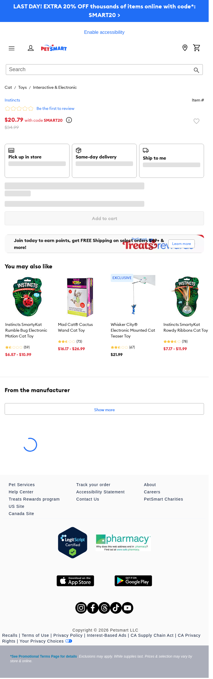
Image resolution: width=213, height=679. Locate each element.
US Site (16, 506)
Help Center (21, 492)
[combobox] (104, 70)
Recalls (10, 635)
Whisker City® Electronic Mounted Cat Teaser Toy (133, 330)
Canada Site (21, 513)
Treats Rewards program (34, 499)
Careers (152, 492)
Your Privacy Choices (46, 641)
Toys (22, 87)
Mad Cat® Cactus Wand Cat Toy (75, 327)
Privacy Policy (68, 635)
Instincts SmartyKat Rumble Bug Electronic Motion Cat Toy (26, 330)
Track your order (93, 484)
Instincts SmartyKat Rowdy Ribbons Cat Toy (185, 327)
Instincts (12, 100)
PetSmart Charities (163, 499)
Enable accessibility (104, 32)
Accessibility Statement (100, 492)
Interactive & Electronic (55, 87)
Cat (8, 87)
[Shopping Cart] (196, 48)
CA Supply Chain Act (152, 635)
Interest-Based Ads (106, 635)
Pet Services (22, 484)
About (150, 484)
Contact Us (87, 499)
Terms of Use (35, 635)
